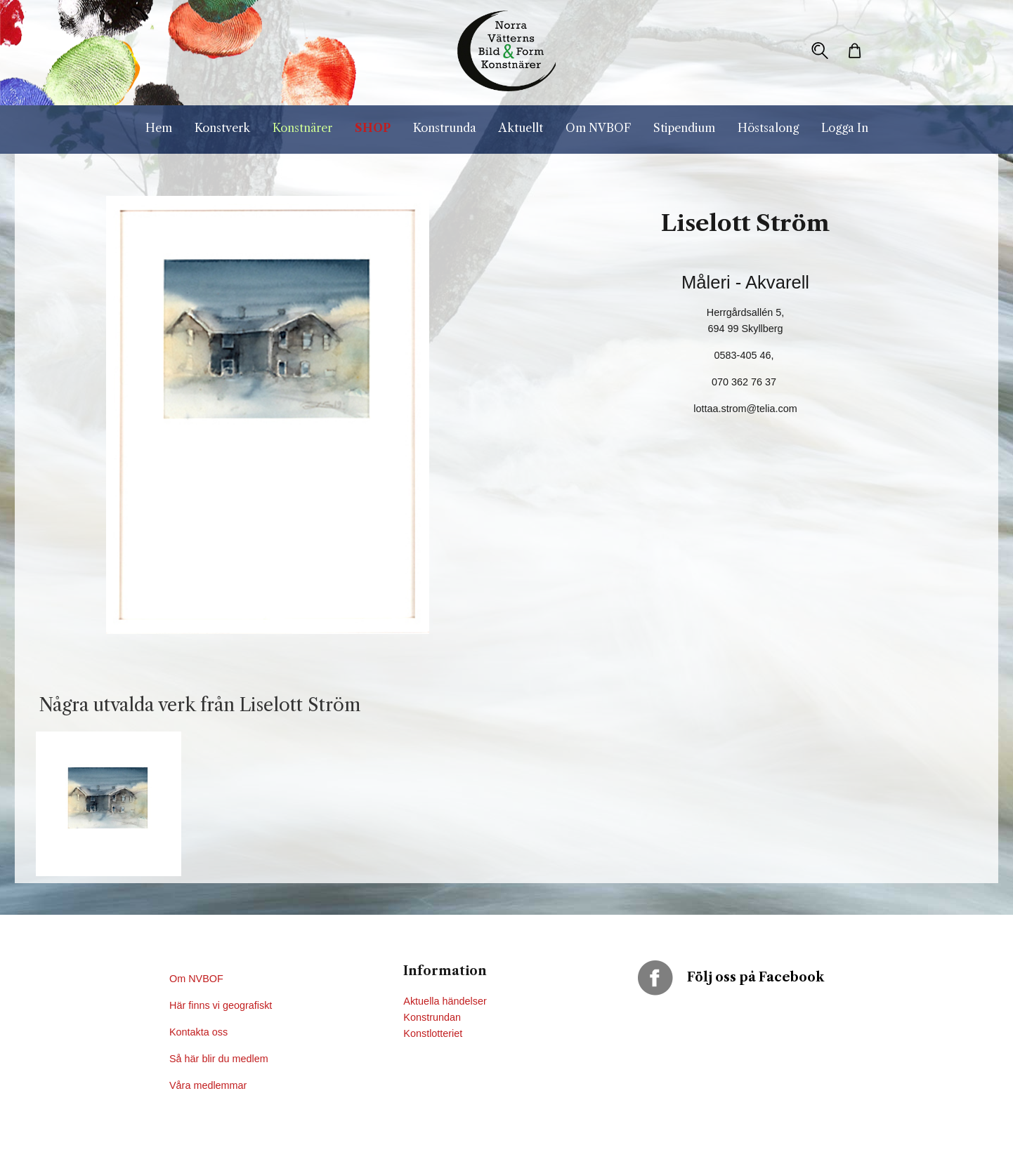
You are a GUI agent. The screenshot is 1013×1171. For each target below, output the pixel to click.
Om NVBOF (598, 128)
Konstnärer (302, 128)
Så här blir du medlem (220, 1058)
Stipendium (684, 128)
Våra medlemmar (208, 1085)
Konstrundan (432, 1017)
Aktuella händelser (444, 1001)
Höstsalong (768, 128)
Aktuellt (521, 128)
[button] (819, 50)
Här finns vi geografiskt (222, 1005)
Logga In (844, 128)
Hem (158, 128)
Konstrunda (444, 128)
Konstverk (222, 128)
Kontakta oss (199, 1032)
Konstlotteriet (432, 1033)
